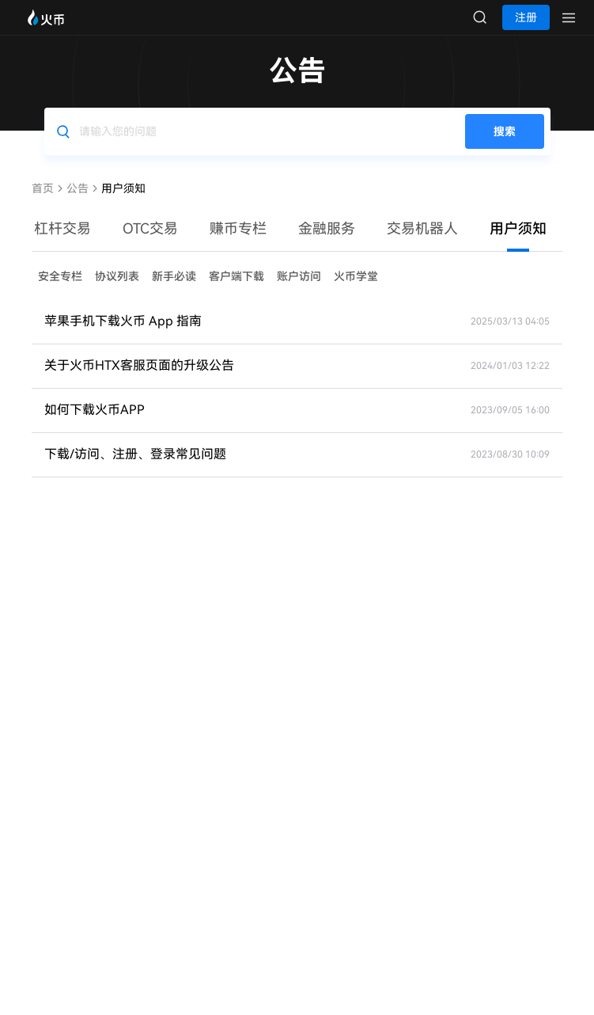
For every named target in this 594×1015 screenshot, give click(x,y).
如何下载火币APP (94, 425)
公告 (77, 204)
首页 (43, 204)
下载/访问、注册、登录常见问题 (135, 469)
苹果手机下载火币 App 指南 (123, 336)
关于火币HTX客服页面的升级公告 (139, 381)
